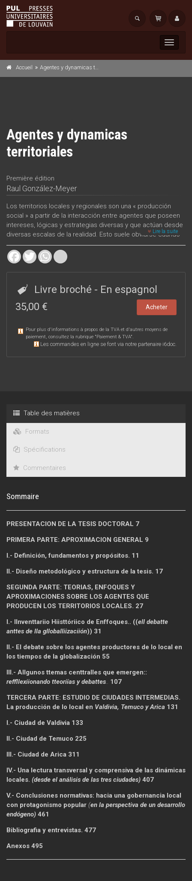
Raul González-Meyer (41, 188)
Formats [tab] (31, 431)
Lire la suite (163, 231)
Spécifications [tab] (39, 449)
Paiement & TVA (113, 337)
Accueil (24, 67)
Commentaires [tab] (39, 468)
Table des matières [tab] (46, 413)
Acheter (157, 307)
